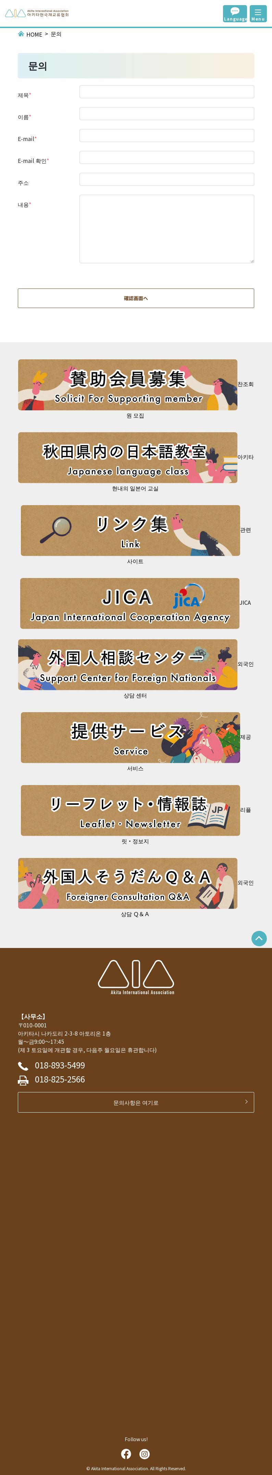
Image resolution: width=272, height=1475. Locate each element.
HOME (34, 34)
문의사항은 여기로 (138, 1102)
